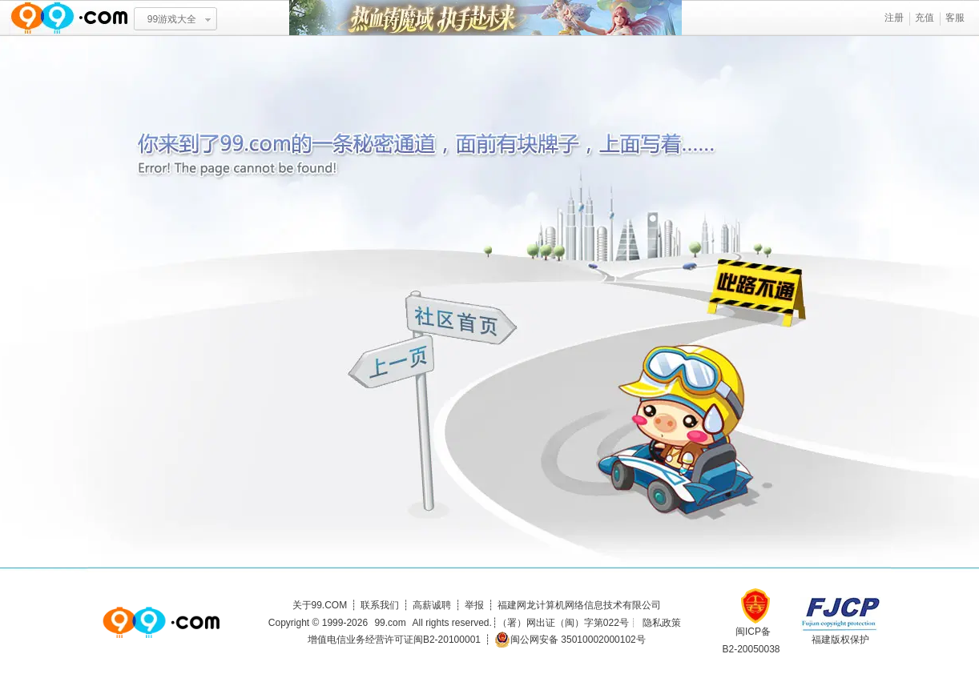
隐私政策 (662, 622)
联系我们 (380, 605)
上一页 (393, 363)
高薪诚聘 (432, 605)
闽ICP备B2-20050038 (751, 635)
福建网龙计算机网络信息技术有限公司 (579, 605)
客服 (955, 17)
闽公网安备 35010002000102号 (570, 640)
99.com (389, 622)
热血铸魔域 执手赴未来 (485, 18)
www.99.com (69, 18)
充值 (924, 17)
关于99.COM (320, 605)
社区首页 (462, 317)
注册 (894, 17)
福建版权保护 (840, 639)
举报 (474, 605)
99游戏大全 (171, 19)
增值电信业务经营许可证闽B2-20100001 (394, 639)
